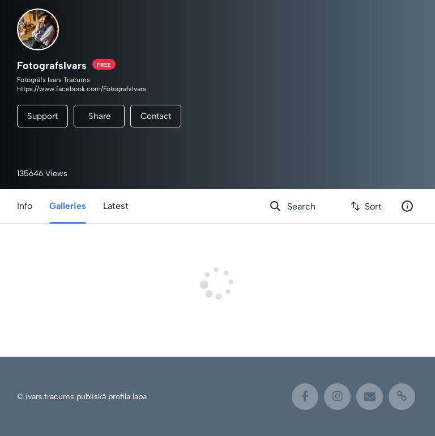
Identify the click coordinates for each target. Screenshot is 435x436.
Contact (155, 116)
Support (42, 116)
